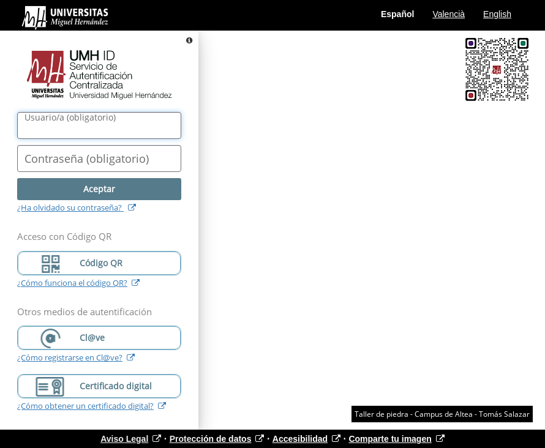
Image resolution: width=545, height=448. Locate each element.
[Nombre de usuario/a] (99, 125)
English (497, 14)
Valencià (448, 14)
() (70, 117)
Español (397, 14)
